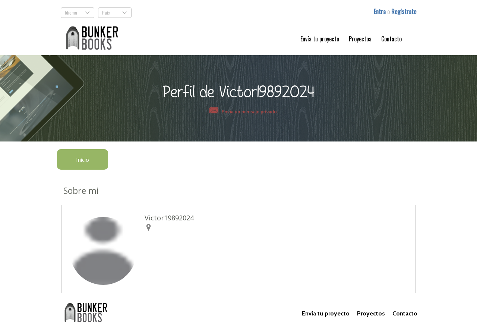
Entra (380, 11)
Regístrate (403, 11)
